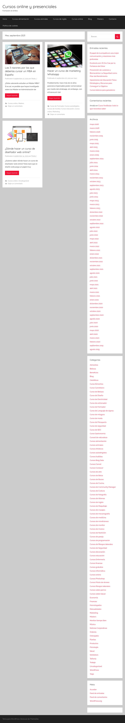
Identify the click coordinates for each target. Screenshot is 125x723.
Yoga (92, 674)
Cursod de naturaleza (98, 437)
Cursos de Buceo (97, 479)
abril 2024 (93, 170)
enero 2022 (94, 254)
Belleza (93, 369)
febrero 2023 (95, 208)
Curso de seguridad (98, 426)
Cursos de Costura (97, 491)
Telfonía (93, 659)
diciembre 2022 (96, 212)
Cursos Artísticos (96, 449)
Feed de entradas (97, 693)
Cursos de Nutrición (98, 533)
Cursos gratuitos (96, 567)
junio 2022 (94, 235)
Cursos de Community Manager (103, 487)
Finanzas (93, 601)
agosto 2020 (95, 319)
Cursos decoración (97, 552)
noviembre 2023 (96, 178)
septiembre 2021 (96, 269)
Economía (94, 598)
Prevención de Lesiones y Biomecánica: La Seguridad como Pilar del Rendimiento (103, 73)
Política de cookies (10, 26)
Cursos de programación (100, 540)
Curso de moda (96, 418)
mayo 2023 (94, 201)
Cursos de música (97, 529)
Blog (90, 19)
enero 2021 (94, 300)
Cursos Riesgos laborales (100, 586)
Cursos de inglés (60, 19)
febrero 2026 (95, 132)
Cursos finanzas (96, 563)
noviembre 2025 (96, 136)
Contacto (112, 19)
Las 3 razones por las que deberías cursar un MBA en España (20, 71)
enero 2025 (94, 155)
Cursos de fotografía (98, 495)
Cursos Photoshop (97, 579)
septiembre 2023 (96, 185)
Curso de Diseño (96, 395)
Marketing (56, 112)
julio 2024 (93, 162)
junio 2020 (94, 326)
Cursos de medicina (98, 517)
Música (92, 624)
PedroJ (33, 156)
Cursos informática (97, 571)
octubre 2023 (95, 181)
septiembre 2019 (96, 345)
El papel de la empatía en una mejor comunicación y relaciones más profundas (104, 56)
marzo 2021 (94, 292)
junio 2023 (94, 197)
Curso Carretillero (97, 388)
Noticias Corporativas (98, 628)
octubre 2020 (95, 311)
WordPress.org (96, 701)
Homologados (96, 605)
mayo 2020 (94, 330)
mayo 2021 (94, 284)
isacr (75, 78)
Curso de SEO (95, 430)
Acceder (93, 689)
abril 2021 (93, 288)
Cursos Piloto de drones (99, 582)
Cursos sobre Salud (97, 594)
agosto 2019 (95, 349)
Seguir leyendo (12, 95)
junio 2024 (94, 166)
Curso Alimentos (96, 384)
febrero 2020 (95, 342)
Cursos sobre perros (98, 590)
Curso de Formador (57, 106)
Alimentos (94, 365)
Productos (94, 643)
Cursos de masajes (97, 510)
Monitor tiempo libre (98, 620)
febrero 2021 (95, 296)
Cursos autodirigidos (72, 106)
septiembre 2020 (96, 315)
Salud (92, 651)
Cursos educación (67, 109)
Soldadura (94, 655)
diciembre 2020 (96, 304)
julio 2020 (94, 323)
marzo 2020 (94, 338)
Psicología (94, 647)
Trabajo (93, 662)
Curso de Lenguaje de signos (102, 411)
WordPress (94, 670)
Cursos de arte (96, 472)
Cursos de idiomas (97, 498)
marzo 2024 (94, 174)
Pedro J (34, 79)
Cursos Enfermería (97, 559)
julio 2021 (93, 277)
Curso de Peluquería (98, 422)
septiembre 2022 (96, 223)
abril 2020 (94, 334)
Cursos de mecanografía (100, 514)
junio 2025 (94, 139)
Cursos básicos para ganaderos (102, 90)
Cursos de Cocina (97, 483)
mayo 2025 (94, 143)
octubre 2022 (95, 220)
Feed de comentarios (98, 697)
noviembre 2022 (96, 216)
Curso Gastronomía (97, 434)
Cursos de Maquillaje (98, 506)
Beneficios (94, 373)
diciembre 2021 (96, 258)
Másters (100, 19)
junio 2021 (94, 281)
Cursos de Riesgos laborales (101, 544)
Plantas (93, 640)
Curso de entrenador (98, 403)
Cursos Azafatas (96, 456)
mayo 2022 (94, 239)
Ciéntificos (94, 380)
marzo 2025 (94, 151)
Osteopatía (94, 636)
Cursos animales (41, 19)
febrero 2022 (95, 250)
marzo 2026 (94, 128)
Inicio (5, 19)
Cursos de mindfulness (99, 521)
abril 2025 (93, 147)
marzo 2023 (94, 204)
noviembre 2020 (96, 307)
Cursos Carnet (95, 464)
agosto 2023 (95, 189)
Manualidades (95, 609)
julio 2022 (93, 231)
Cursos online (77, 19)
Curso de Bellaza (96, 392)
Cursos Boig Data (97, 460)
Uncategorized (23, 181)
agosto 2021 (94, 273)
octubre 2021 (95, 265)
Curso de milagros (97, 415)
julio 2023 (93, 193)
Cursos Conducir (96, 468)
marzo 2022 (94, 246)
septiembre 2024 (96, 159)
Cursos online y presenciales (29, 6)
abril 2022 (93, 243)
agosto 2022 (95, 227)
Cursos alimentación (20, 19)
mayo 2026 (94, 124)
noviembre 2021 (96, 262)
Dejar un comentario (15, 106)
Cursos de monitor (53, 109)
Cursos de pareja (96, 537)
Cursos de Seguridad (98, 548)
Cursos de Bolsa (96, 475)
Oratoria (93, 632)
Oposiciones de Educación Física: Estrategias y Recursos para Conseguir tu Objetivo (103, 83)
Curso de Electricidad (98, 399)
